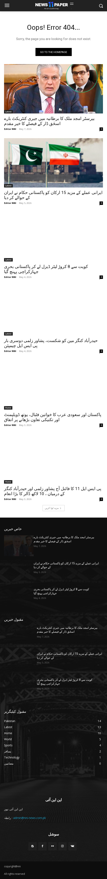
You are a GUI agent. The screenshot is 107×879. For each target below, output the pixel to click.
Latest (8, 111)
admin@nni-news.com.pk (29, 818)
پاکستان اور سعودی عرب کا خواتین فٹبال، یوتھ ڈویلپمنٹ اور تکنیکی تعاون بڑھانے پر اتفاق (52, 417)
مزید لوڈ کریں (53, 508)
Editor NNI (10, 128)
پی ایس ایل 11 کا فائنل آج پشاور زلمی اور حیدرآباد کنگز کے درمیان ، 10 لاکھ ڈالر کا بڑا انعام (52, 491)
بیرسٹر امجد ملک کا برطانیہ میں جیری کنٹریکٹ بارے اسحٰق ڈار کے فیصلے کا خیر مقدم (49, 121)
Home (8, 407)
